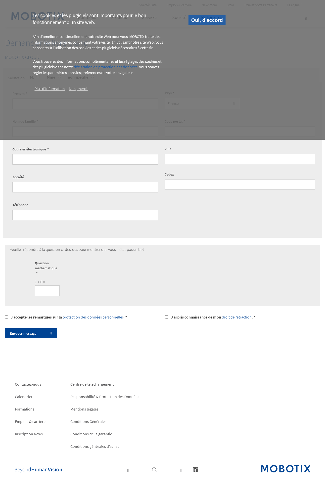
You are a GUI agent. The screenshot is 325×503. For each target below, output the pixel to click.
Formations (24, 409)
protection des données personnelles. (94, 317)
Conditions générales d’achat (94, 446)
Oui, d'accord (207, 20)
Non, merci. (78, 88)
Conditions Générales (88, 421)
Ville (168, 149)
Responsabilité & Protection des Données (104, 396)
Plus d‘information (50, 88)
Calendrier (24, 396)
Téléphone (20, 205)
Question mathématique (46, 265)
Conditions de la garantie (91, 433)
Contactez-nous (28, 384)
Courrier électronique (29, 149)
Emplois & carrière (30, 421)
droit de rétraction (237, 317)
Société (18, 177)
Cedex (169, 174)
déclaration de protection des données (105, 66)
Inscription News (29, 433)
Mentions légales (84, 409)
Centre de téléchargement (92, 384)
